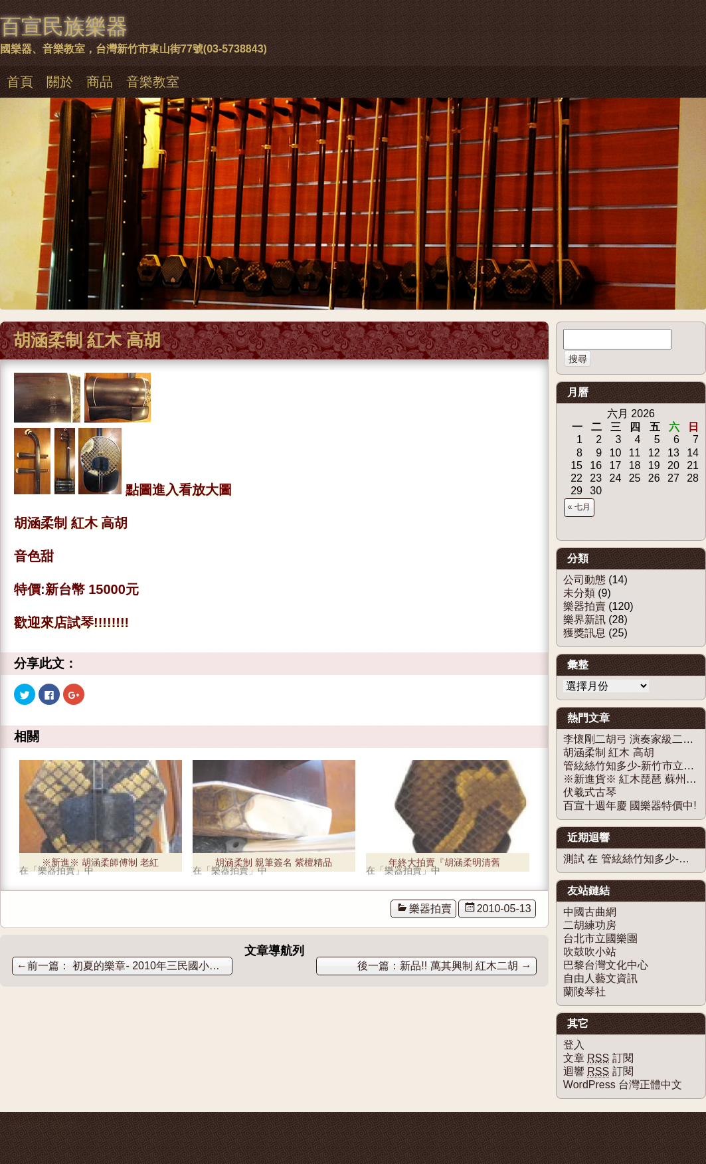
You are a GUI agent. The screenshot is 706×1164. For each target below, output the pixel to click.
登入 (573, 1044)
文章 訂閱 (598, 1058)
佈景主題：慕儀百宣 (45, 1125)
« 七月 (579, 507)
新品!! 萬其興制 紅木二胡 (465, 965)
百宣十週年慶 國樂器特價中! (630, 805)
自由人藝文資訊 (600, 978)
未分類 (579, 593)
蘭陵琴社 (584, 991)
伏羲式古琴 (589, 792)
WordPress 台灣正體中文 (622, 1084)
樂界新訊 (584, 619)
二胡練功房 (589, 925)
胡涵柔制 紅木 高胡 (608, 752)
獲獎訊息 (584, 632)
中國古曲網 (589, 912)
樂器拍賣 (430, 908)
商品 (99, 81)
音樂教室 (152, 81)
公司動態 (584, 579)
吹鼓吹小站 (589, 951)
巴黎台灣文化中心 (605, 965)
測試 (573, 858)
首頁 (20, 81)
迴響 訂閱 (598, 1072)
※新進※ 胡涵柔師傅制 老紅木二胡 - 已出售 (100, 864)
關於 (59, 81)
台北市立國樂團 (600, 938)
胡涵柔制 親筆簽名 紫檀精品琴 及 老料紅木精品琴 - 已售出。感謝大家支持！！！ (273, 864)
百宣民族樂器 (64, 27)
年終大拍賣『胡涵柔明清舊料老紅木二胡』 (444, 864)
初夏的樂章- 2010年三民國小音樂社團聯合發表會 (124, 965)
